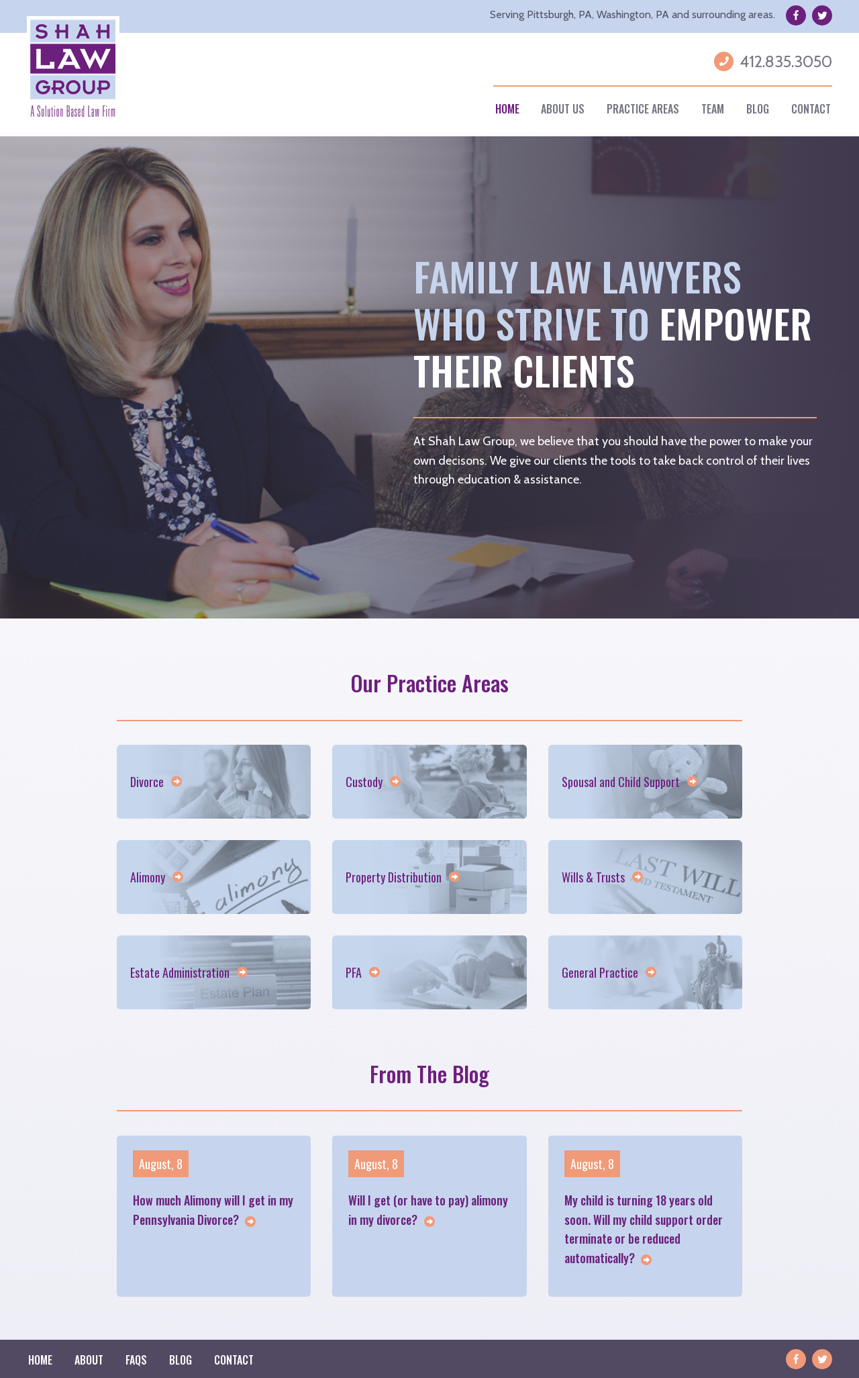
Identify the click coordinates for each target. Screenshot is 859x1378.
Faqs (136, 1360)
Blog (757, 109)
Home (507, 109)
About (88, 1360)
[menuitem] (507, 109)
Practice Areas (643, 109)
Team (712, 109)
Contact (811, 109)
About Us (563, 109)
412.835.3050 (786, 61)
